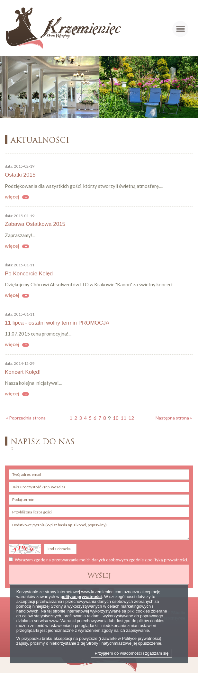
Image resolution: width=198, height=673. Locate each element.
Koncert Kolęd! (23, 372)
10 (116, 418)
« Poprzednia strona (26, 417)
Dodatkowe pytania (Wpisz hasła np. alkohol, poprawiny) (99, 530)
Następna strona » (174, 417)
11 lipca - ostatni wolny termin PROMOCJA (57, 323)
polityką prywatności (167, 559)
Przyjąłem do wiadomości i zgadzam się (131, 653)
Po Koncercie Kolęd (29, 274)
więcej (12, 196)
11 (123, 418)
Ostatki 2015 (20, 175)
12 (131, 418)
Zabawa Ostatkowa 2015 (35, 224)
